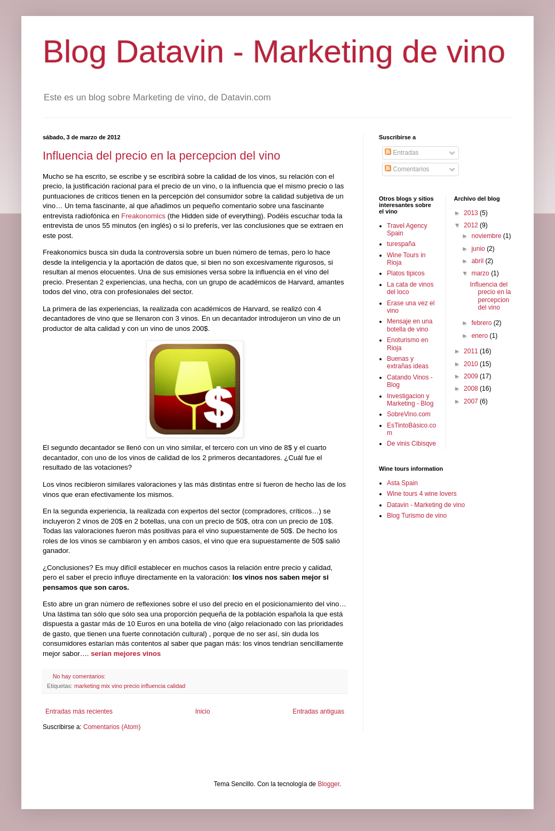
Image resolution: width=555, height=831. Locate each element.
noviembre (487, 236)
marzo (481, 273)
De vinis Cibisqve (411, 443)
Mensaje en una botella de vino (409, 325)
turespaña (401, 244)
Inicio (202, 711)
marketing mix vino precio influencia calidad (129, 686)
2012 (472, 225)
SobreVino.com (409, 414)
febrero (482, 323)
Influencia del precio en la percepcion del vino (161, 155)
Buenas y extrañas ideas (408, 362)
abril (478, 261)
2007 (472, 401)
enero (480, 335)
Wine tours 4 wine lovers (422, 493)
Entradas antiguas (318, 711)
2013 (472, 213)
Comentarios (407, 169)
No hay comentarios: (80, 676)
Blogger (328, 784)
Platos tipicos (406, 273)
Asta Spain (402, 483)
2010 (472, 364)
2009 (472, 376)
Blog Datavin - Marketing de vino (274, 51)
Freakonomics (143, 216)
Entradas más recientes (79, 711)
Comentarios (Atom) (111, 727)
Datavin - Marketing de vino (426, 505)
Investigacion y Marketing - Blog (410, 399)
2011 (472, 351)
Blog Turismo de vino (417, 515)
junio (479, 248)
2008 (472, 388)
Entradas (401, 152)
